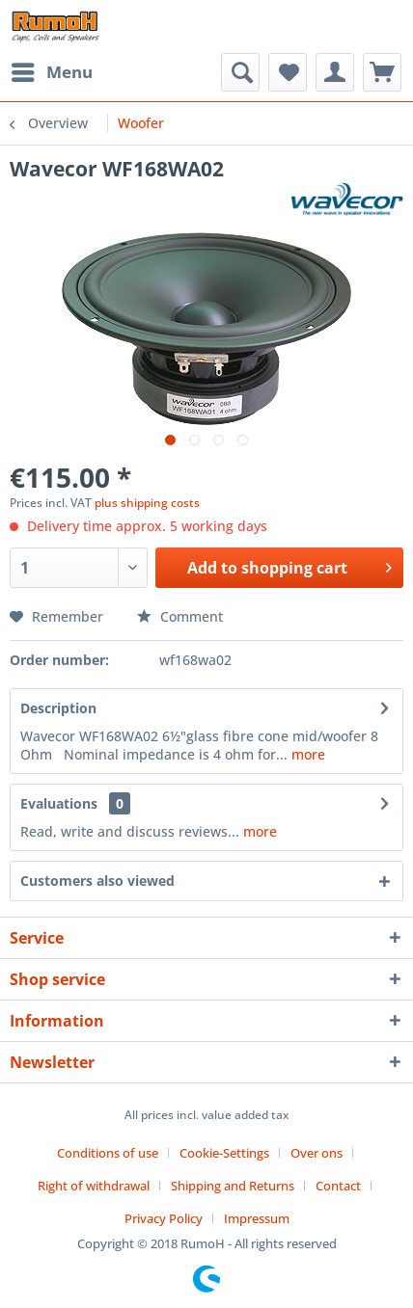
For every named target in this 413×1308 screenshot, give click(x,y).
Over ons (316, 1152)
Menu (52, 70)
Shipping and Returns (232, 1185)
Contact (338, 1185)
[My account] (335, 72)
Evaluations (58, 803)
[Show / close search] (240, 72)
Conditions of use (107, 1152)
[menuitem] (51, 72)
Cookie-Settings (224, 1152)
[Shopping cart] (382, 72)
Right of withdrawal (94, 1185)
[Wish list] (287, 72)
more (306, 754)
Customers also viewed (97, 880)
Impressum (256, 1218)
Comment (180, 616)
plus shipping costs (147, 502)
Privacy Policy (163, 1218)
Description (58, 708)
